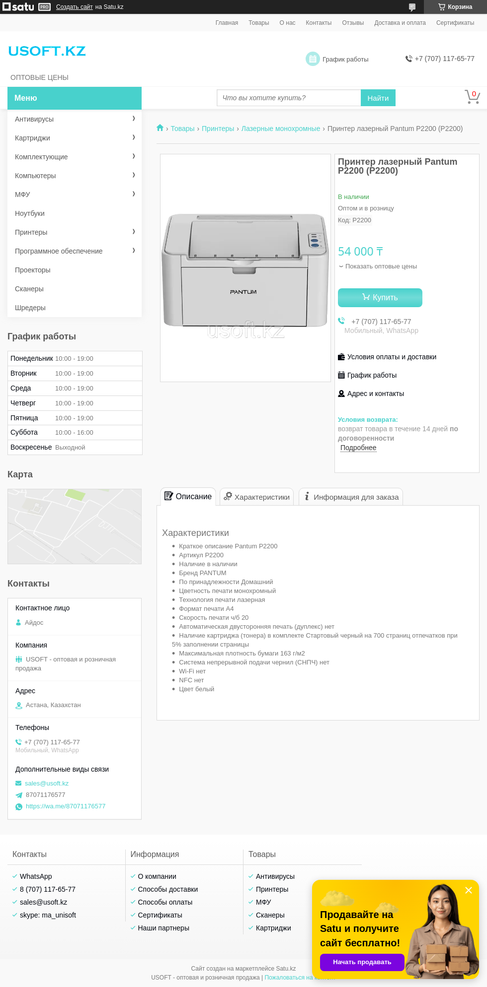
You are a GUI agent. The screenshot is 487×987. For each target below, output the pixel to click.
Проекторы (33, 270)
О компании (157, 876)
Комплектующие (41, 157)
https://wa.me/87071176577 (65, 806)
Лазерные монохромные (281, 128)
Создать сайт (74, 6)
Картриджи (32, 138)
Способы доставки (168, 889)
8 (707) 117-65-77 (48, 889)
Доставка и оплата (400, 22)
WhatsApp (36, 876)
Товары (258, 22)
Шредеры (30, 308)
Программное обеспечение (59, 251)
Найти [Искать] (378, 98)
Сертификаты (455, 22)
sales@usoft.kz (47, 783)
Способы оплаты (165, 902)
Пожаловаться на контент (299, 977)
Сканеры (29, 289)
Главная (227, 22)
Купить (385, 297)
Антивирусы (34, 119)
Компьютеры (35, 176)
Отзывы (353, 22)
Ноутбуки (30, 213)
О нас (288, 22)
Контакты (319, 22)
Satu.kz (286, 968)
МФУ (22, 194)
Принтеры (218, 128)
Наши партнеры (163, 928)
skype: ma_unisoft (48, 915)
